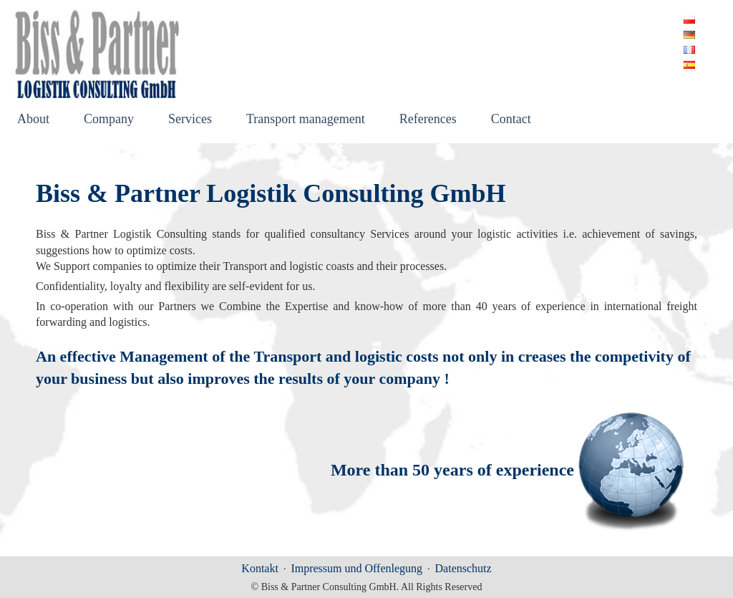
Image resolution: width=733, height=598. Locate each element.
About (33, 119)
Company (109, 119)
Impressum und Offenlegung (356, 568)
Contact (511, 119)
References (428, 119)
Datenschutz (463, 568)
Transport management (305, 119)
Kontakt (259, 568)
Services (190, 119)
